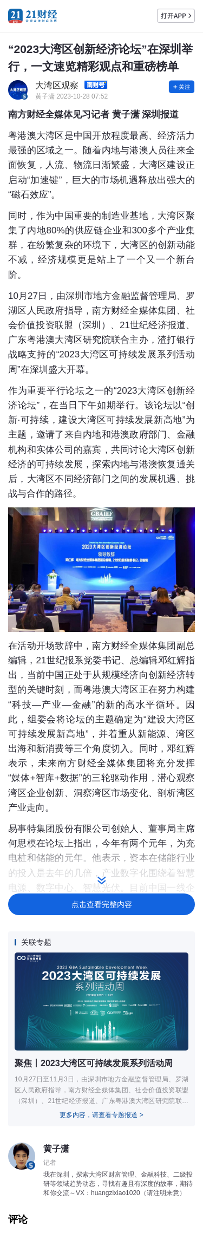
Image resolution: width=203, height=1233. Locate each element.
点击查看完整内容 (101, 904)
